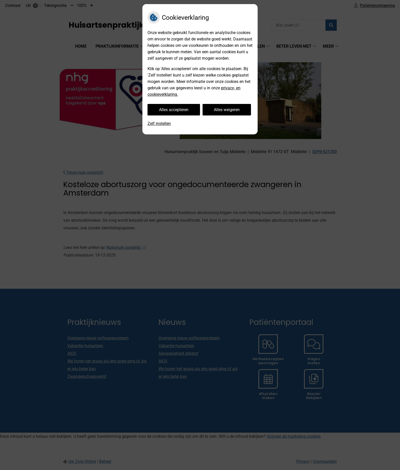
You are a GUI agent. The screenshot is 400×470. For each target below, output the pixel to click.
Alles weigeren (227, 109)
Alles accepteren (173, 109)
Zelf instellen (159, 123)
